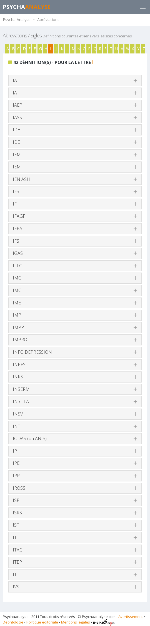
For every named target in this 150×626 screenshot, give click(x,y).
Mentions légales (75, 622)
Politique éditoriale (42, 622)
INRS (18, 377)
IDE (16, 130)
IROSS (19, 488)
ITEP (17, 562)
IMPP (18, 327)
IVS (16, 587)
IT (15, 537)
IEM (17, 155)
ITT (16, 574)
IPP (16, 476)
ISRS (17, 513)
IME (17, 303)
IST (16, 525)
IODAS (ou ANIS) (30, 438)
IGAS (18, 253)
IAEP (17, 105)
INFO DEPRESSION (32, 352)
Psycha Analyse (17, 19)
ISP (16, 500)
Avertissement (130, 616)
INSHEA (21, 401)
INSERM (21, 389)
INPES (19, 364)
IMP (17, 315)
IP (15, 451)
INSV (18, 414)
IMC (17, 278)
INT (16, 426)
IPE (16, 463)
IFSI (17, 241)
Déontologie (13, 622)
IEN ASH (21, 179)
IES (16, 191)
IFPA (17, 228)
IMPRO (20, 340)
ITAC (17, 550)
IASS (17, 117)
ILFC (17, 266)
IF (15, 204)
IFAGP (19, 216)
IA (15, 80)
